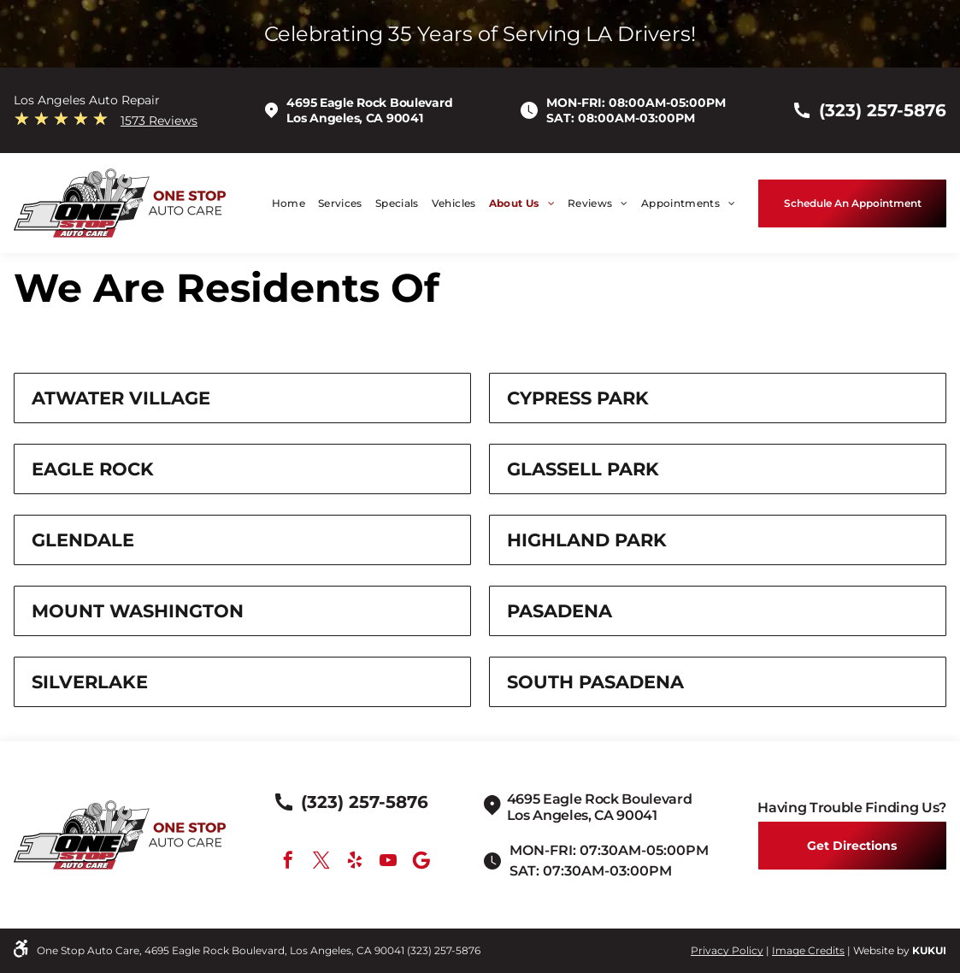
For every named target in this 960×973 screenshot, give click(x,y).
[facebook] (288, 862)
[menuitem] (282, 203)
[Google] (421, 862)
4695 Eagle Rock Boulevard (369, 102)
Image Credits (808, 950)
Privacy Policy (727, 950)
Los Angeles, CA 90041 (354, 118)
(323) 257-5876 (443, 950)
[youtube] (388, 862)
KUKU (927, 950)
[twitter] (321, 862)
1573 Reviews (159, 120)
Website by (881, 950)
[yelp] (355, 862)
